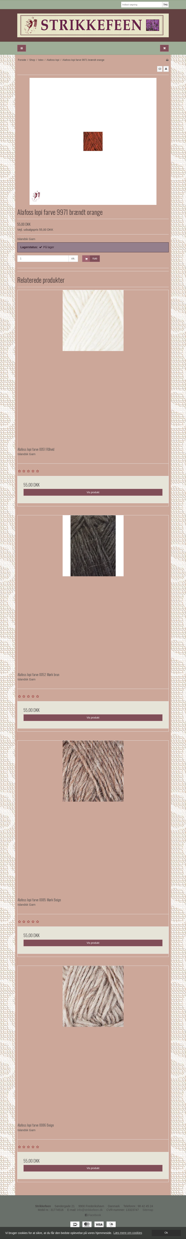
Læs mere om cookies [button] (127, 1232)
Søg (165, 4)
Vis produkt (93, 492)
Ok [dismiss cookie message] (166, 1232)
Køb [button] (89, 258)
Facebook (93, 1215)
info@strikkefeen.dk (90, 1210)
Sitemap (148, 1210)
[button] (159, 69)
